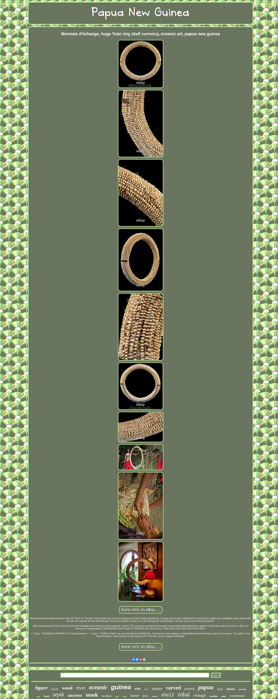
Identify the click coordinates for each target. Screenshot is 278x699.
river (80, 687)
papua (205, 687)
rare (38, 697)
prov (145, 696)
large (220, 688)
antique (157, 688)
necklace (107, 696)
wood (67, 687)
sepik (58, 694)
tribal (184, 694)
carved (173, 687)
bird (117, 697)
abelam (230, 688)
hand (46, 696)
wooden (213, 696)
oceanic (98, 687)
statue (134, 695)
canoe (55, 689)
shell (167, 695)
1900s (124, 697)
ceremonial (236, 696)
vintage (199, 695)
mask (92, 695)
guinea (121, 687)
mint (223, 696)
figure (41, 687)
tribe (138, 688)
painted (189, 688)
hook (146, 689)
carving (242, 689)
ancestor (75, 695)
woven (154, 696)
